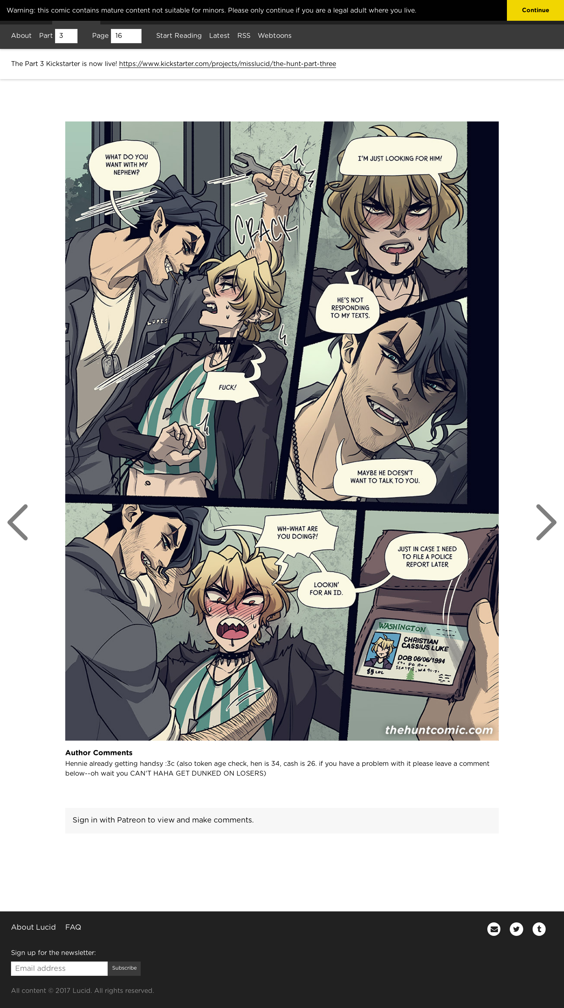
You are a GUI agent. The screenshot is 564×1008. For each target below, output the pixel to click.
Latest (219, 36)
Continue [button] (535, 10)
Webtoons (275, 36)
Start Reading (179, 36)
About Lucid (33, 927)
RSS (243, 36)
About (21, 36)
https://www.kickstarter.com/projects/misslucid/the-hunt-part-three (227, 64)
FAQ (73, 927)
